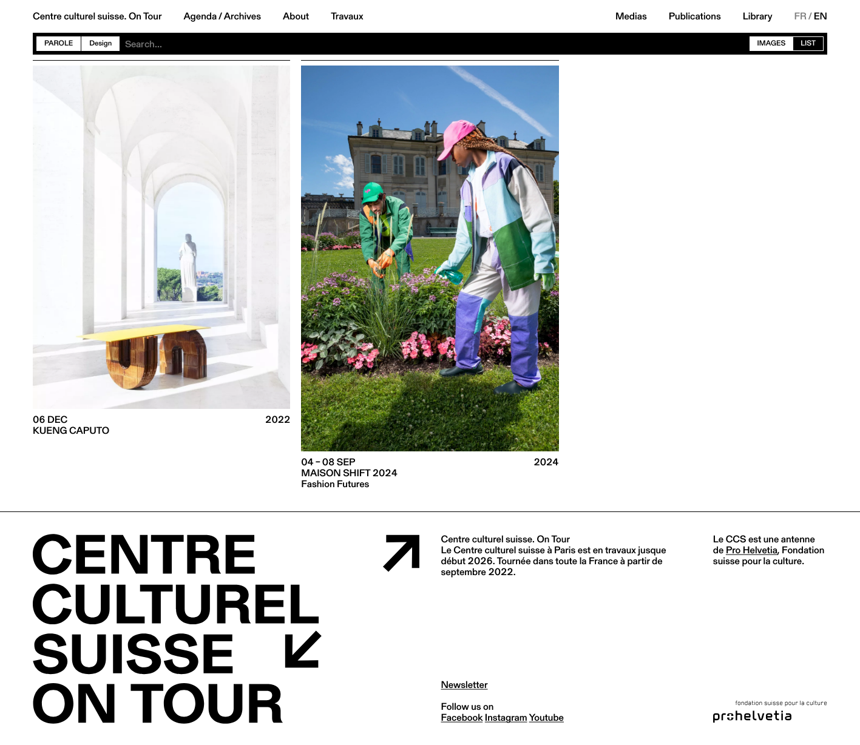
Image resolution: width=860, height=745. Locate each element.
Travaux (347, 16)
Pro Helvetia (751, 550)
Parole (58, 43)
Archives (242, 16)
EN (820, 16)
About (296, 16)
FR (800, 16)
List (808, 43)
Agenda (200, 16)
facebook (462, 717)
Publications (695, 16)
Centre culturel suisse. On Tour (97, 16)
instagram (506, 717)
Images (771, 43)
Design (100, 43)
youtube (546, 717)
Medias (631, 16)
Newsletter (464, 685)
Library (758, 16)
